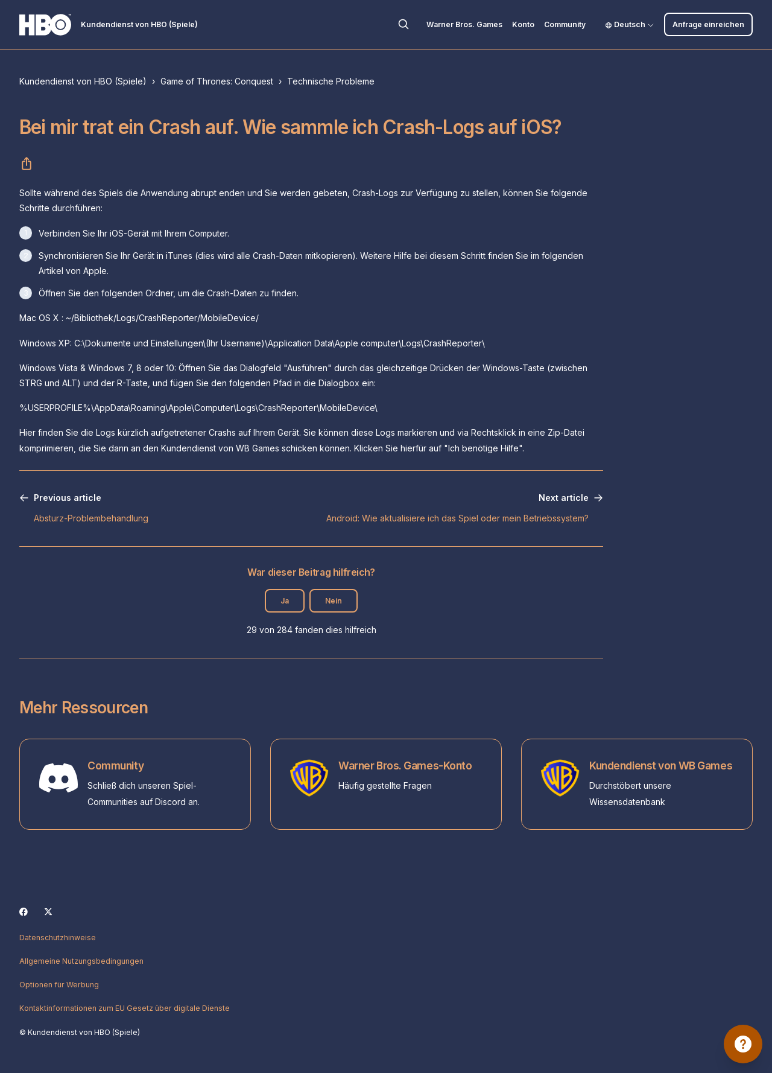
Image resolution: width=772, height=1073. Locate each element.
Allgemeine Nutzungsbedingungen (81, 961)
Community (565, 24)
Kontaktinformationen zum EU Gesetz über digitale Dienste (124, 1008)
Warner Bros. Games (464, 24)
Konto (523, 24)
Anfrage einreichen (708, 24)
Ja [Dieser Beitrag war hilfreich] (284, 600)
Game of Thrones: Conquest (216, 81)
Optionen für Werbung (59, 984)
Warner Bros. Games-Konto (405, 765)
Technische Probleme (331, 81)
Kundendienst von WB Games (660, 765)
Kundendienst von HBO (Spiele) (83, 81)
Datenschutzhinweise (57, 937)
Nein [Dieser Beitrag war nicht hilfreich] (333, 600)
